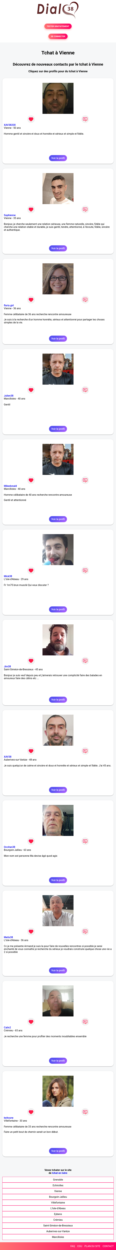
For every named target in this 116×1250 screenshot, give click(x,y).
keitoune (8, 1117)
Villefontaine (58, 1202)
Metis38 (8, 937)
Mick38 (8, 576)
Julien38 (8, 395)
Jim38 (7, 666)
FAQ (72, 1246)
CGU (79, 1246)
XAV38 (7, 756)
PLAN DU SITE (92, 1246)
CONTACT (108, 1246)
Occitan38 (9, 847)
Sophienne (10, 215)
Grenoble (58, 1179)
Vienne (58, 1191)
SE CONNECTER (58, 36)
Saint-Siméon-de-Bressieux (58, 1225)
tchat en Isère (59, 1173)
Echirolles (58, 1185)
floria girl (9, 305)
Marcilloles (58, 1237)
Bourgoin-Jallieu (58, 1196)
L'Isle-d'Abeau (57, 1208)
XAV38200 (10, 124)
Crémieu (57, 1219)
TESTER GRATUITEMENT (58, 26)
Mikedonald (10, 485)
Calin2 (7, 1027)
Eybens (58, 1214)
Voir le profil (58, 158)
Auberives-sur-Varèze (58, 1231)
